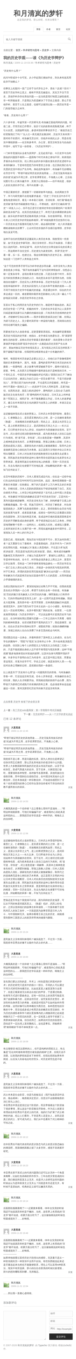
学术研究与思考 (31, 50)
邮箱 (52, 1321)
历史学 (45, 50)
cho (67, 1345)
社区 (68, 29)
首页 (18, 50)
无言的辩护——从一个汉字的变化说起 (53, 714)
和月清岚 (8, 62)
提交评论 (61, 1336)
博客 (38, 29)
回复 (70, 787)
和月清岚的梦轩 (38, 13)
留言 (58, 29)
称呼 (52, 1313)
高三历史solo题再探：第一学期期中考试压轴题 (37, 710)
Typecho (42, 1345)
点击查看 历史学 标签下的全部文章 (21, 701)
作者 (48, 29)
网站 (52, 1328)
